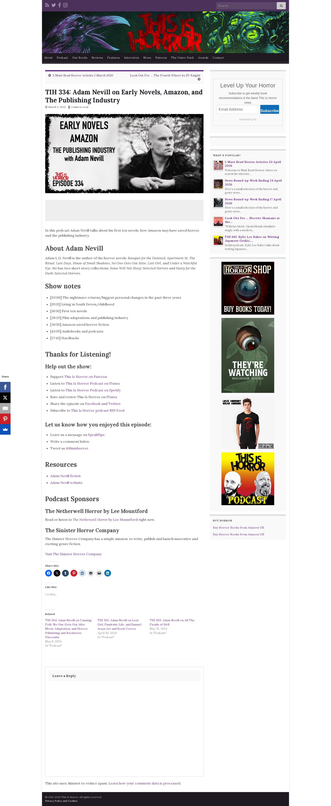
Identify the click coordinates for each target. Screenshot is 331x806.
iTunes (111, 397)
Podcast (62, 58)
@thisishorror (77, 448)
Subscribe (269, 111)
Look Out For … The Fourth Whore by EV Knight (165, 75)
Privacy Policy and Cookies (61, 800)
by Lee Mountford (105, 519)
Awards (203, 58)
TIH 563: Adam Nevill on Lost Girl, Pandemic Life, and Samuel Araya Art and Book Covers (119, 624)
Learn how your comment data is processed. (145, 783)
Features (113, 58)
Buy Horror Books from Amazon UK (239, 527)
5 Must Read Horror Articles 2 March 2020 (83, 75)
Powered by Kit (247, 119)
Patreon (161, 58)
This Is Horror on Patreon (85, 377)
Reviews (97, 58)
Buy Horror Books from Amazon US (238, 534)
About (48, 58)
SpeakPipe (96, 435)
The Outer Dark (182, 58)
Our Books (79, 58)
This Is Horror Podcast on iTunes (93, 383)
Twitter (114, 404)
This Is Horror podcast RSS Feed (97, 410)
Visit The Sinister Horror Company (73, 554)
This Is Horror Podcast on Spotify (93, 390)
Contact (218, 58)
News (147, 58)
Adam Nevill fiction (65, 476)
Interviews (131, 58)
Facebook (92, 404)
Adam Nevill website (66, 482)
